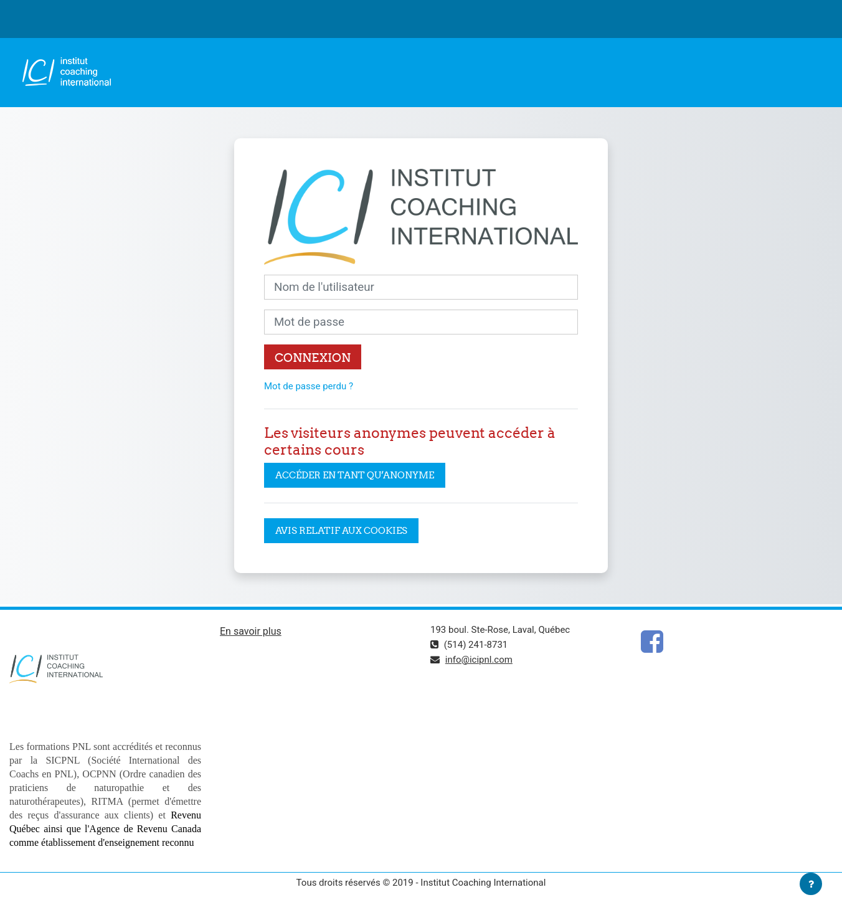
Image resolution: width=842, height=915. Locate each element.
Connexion (313, 357)
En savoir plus (250, 631)
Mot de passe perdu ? (308, 386)
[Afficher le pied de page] (811, 884)
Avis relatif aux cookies (341, 530)
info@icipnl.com (479, 659)
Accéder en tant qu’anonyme (354, 475)
